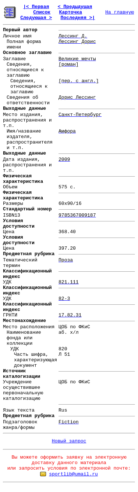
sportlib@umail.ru (73, 474)
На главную (119, 12)
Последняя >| (77, 18)
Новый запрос (69, 441)
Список (41, 12)
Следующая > (36, 18)
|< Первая (36, 7)
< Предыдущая (75, 7)
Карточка (70, 12)
